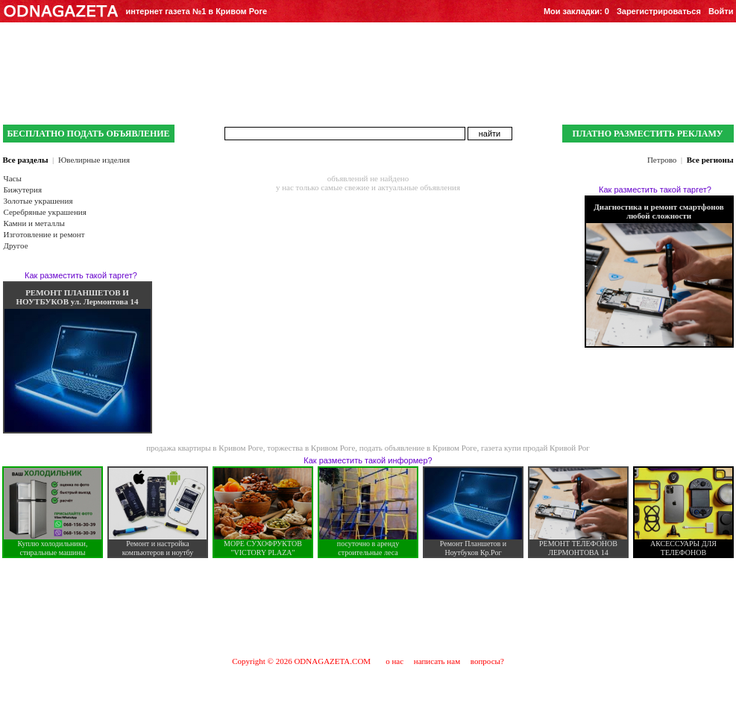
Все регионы (710, 159)
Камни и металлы (34, 223)
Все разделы (25, 159)
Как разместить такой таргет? (81, 275)
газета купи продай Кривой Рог (535, 447)
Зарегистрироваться (659, 11)
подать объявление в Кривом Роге (418, 447)
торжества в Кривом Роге (311, 447)
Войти (721, 11)
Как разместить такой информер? (367, 460)
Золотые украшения (38, 200)
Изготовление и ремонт (44, 234)
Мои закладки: (576, 11)
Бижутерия (23, 189)
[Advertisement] (368, 606)
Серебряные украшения (45, 211)
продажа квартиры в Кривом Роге (204, 447)
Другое (16, 245)
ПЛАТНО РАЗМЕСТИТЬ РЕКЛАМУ (647, 133)
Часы (13, 178)
